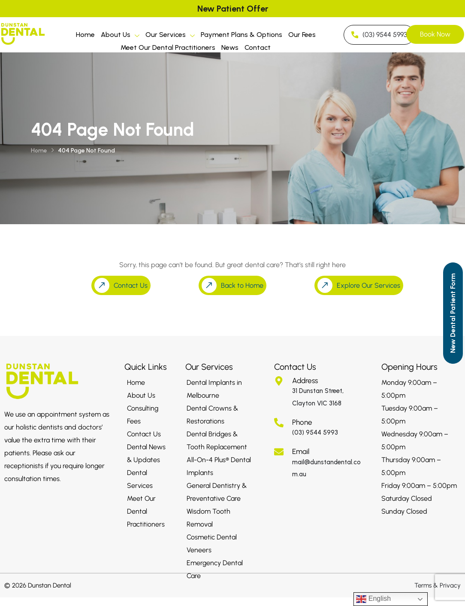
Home (85, 34)
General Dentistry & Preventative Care (217, 491)
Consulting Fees (142, 414)
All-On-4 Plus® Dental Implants (219, 466)
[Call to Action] (453, 313)
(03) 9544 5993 (315, 432)
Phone (302, 422)
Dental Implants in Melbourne (214, 388)
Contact (258, 47)
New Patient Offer (232, 8)
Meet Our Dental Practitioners (168, 47)
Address (305, 380)
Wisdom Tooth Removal (208, 517)
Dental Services (140, 479)
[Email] (279, 452)
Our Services (170, 35)
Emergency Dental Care (215, 569)
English (373, 599)
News (230, 47)
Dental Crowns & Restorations (212, 414)
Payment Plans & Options (241, 34)
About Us (120, 35)
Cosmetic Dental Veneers (212, 543)
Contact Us (144, 434)
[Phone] (279, 422)
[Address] (279, 381)
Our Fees (302, 34)
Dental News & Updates (146, 453)
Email (300, 451)
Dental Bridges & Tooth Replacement (217, 440)
